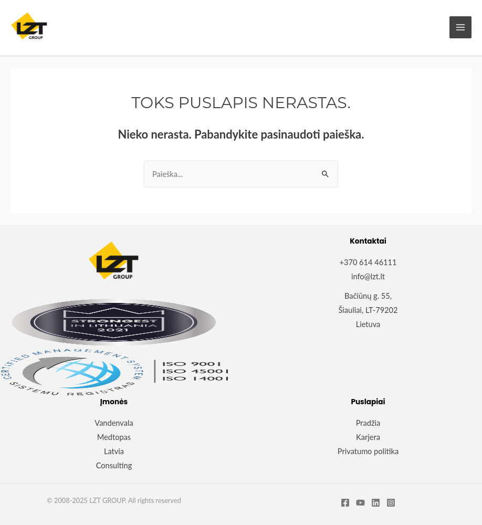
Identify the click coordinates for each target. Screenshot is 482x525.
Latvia (114, 451)
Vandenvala (114, 422)
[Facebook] (345, 502)
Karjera (368, 437)
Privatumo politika (368, 451)
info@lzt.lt (368, 276)
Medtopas (114, 437)
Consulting (114, 465)
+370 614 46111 (368, 262)
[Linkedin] (375, 502)
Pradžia (368, 422)
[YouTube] (360, 502)
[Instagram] (390, 502)
